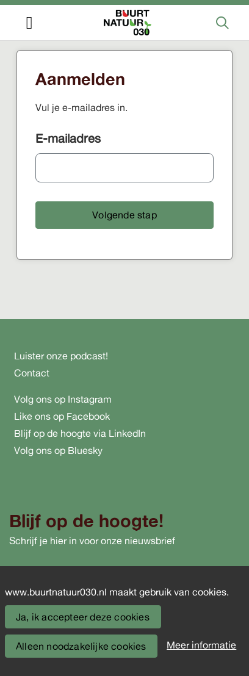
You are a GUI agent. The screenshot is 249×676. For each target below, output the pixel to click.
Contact (31, 373)
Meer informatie (201, 645)
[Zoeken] (222, 22)
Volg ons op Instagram (63, 399)
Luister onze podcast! (61, 356)
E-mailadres (68, 138)
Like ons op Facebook (62, 416)
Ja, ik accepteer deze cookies (83, 617)
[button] (124, 215)
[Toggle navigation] (29, 23)
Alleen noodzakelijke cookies (81, 646)
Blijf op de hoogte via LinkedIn (80, 433)
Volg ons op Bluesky (58, 450)
